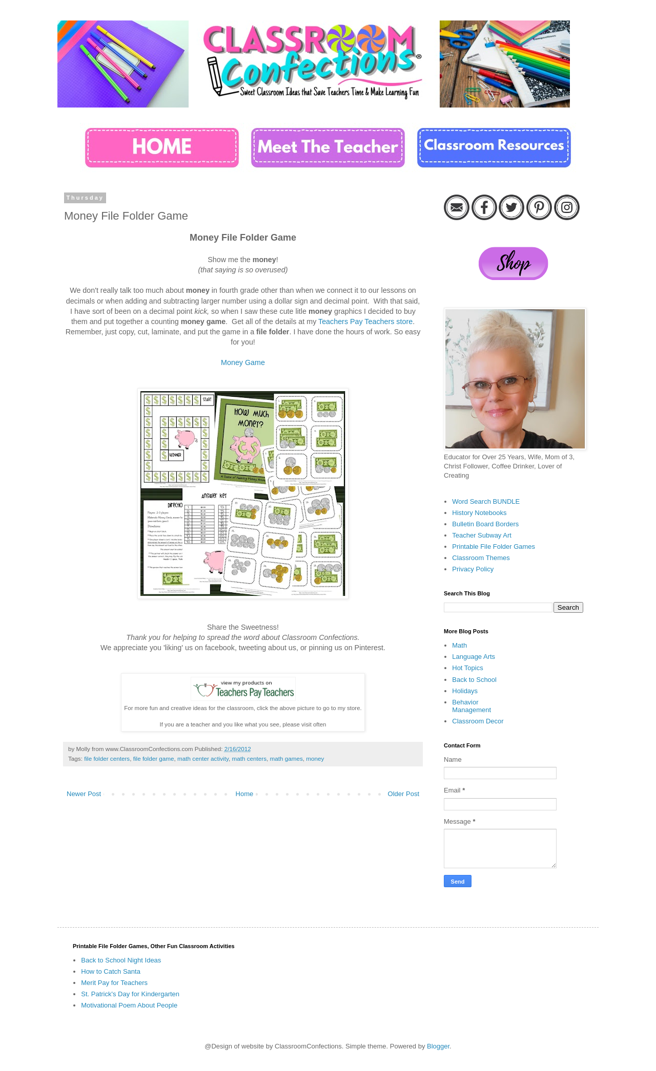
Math (459, 645)
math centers (249, 758)
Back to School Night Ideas (121, 960)
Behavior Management (471, 706)
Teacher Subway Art (481, 535)
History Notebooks (479, 513)
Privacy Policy (473, 569)
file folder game (153, 758)
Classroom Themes (480, 558)
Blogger (438, 1046)
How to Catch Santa (110, 971)
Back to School (474, 679)
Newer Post (84, 794)
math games (286, 758)
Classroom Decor (477, 721)
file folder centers (107, 758)
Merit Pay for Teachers (114, 983)
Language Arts (473, 656)
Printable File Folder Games (493, 546)
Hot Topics (467, 668)
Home (245, 794)
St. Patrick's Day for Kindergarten (130, 994)
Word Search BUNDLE (486, 501)
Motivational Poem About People (129, 1005)
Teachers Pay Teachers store (365, 321)
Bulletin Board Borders (485, 524)
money (315, 758)
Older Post (403, 794)
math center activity (203, 758)
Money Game (243, 362)
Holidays (465, 691)
